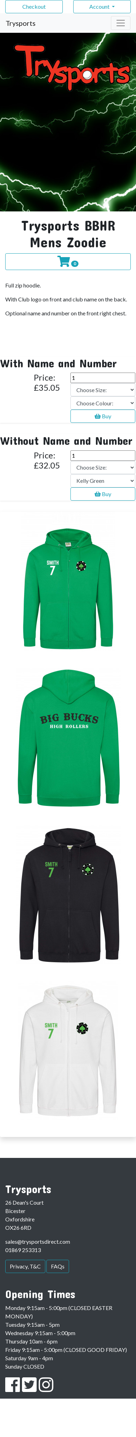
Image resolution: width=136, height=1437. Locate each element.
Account (100, 6)
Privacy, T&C (25, 1266)
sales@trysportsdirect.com (37, 1241)
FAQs (58, 1266)
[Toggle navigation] (120, 23)
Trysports (21, 23)
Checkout (34, 6)
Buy (103, 416)
